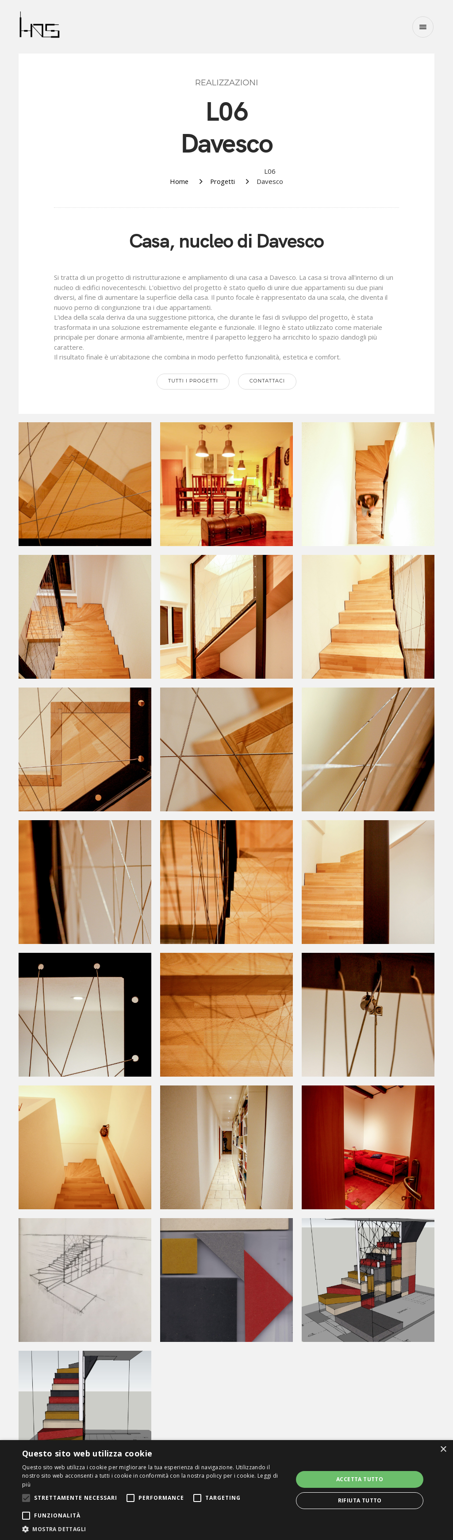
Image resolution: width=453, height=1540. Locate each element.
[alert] (226, 1490)
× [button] (443, 1449)
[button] (153, 1529)
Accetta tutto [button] (359, 1479)
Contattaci (267, 381)
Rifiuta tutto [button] (360, 1500)
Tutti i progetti (193, 381)
